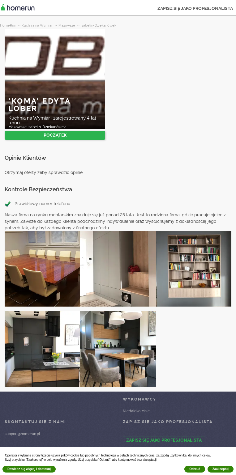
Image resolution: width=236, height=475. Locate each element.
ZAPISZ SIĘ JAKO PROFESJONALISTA (195, 8)
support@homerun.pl (22, 434)
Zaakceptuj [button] (220, 469)
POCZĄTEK (55, 135)
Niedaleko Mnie (136, 411)
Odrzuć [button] (194, 469)
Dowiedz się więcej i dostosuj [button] (29, 469)
